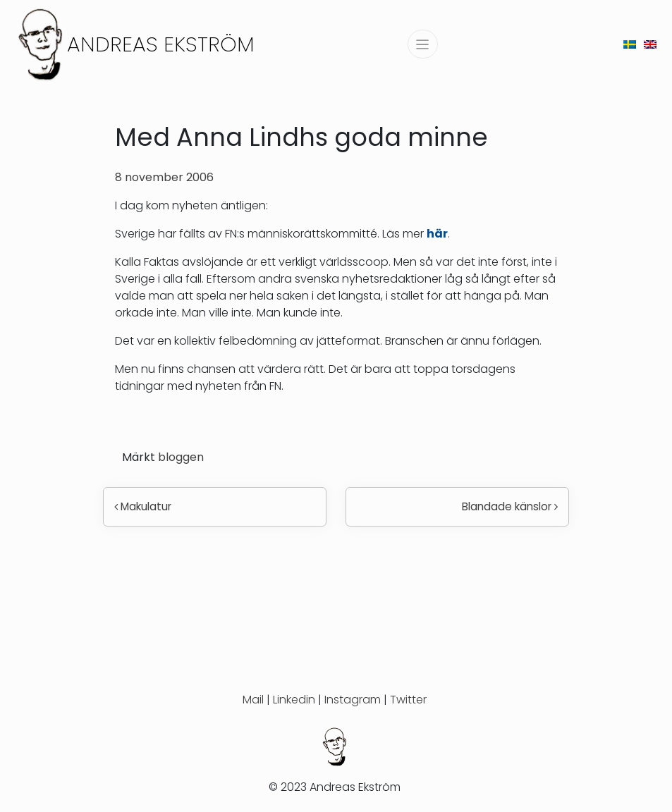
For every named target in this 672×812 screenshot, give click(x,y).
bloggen (181, 457)
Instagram (352, 699)
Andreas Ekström (161, 44)
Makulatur (142, 506)
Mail (253, 699)
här (437, 233)
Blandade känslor (510, 506)
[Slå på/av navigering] (423, 44)
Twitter (408, 699)
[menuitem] (629, 44)
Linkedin (294, 699)
